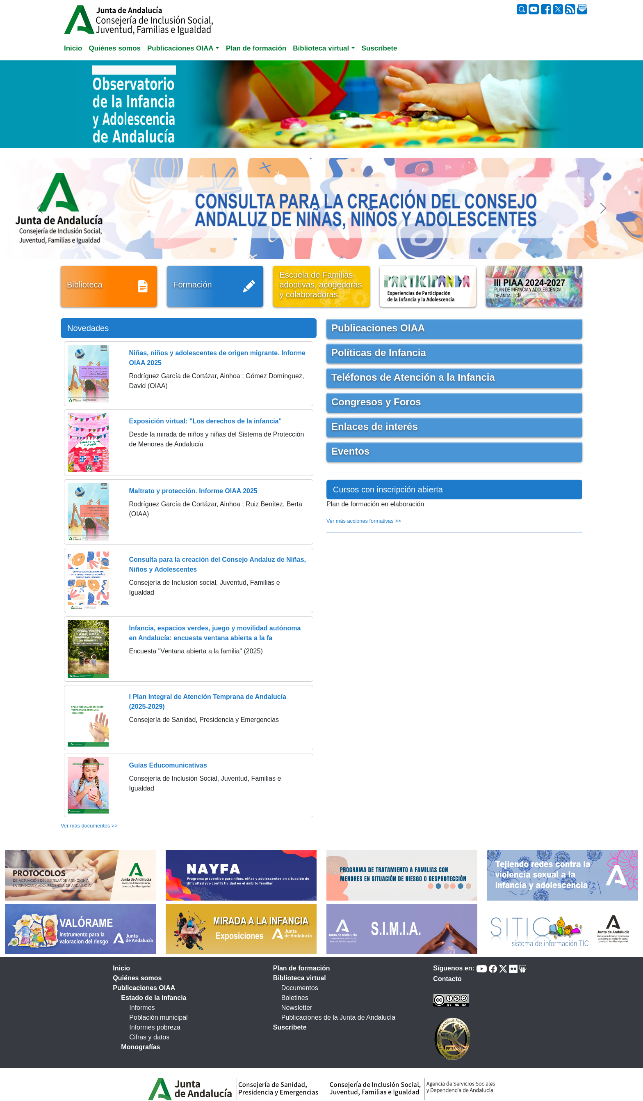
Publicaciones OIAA (378, 327)
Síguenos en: (453, 968)
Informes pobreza (154, 1027)
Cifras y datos (149, 1037)
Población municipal (158, 1017)
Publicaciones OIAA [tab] (144, 987)
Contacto (447, 978)
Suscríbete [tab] (379, 48)
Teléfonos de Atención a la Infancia (413, 377)
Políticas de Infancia (378, 352)
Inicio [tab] (73, 48)
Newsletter (296, 1007)
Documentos (299, 987)
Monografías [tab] (140, 1047)
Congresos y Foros (376, 401)
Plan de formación (301, 968)
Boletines (294, 997)
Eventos (350, 451)
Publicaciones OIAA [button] (180, 48)
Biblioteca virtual (299, 978)
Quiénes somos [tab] (115, 48)
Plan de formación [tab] (256, 48)
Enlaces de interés (374, 426)
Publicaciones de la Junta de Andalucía (338, 1017)
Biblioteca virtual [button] (321, 48)
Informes (142, 1007)
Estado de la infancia (153, 997)
